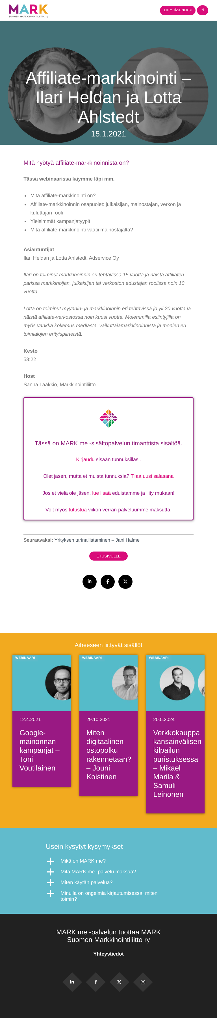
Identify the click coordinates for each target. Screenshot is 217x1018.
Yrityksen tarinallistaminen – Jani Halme (96, 540)
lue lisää (101, 493)
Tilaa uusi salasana (152, 476)
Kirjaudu (85, 459)
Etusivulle (108, 556)
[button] (108, 861)
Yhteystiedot (108, 954)
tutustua (78, 510)
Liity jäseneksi (178, 10)
